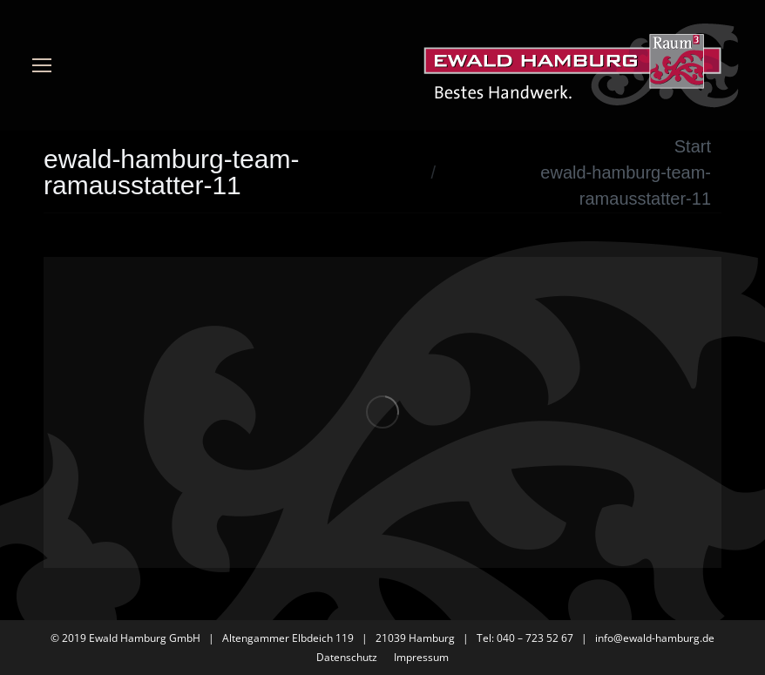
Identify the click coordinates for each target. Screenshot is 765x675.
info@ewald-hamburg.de (654, 638)
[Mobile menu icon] (42, 65)
